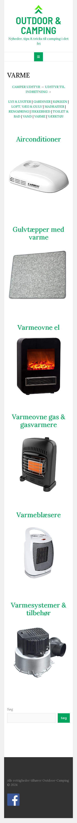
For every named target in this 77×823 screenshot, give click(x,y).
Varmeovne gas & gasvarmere (38, 421)
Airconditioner (38, 139)
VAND (27, 116)
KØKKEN (60, 101)
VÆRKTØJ (55, 116)
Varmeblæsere (38, 515)
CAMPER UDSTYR (26, 87)
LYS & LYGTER (19, 101)
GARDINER (42, 101)
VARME (39, 116)
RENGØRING (19, 111)
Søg (10, 709)
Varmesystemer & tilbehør (38, 609)
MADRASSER (54, 106)
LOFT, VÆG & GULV (26, 106)
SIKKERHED (40, 111)
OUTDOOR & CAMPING (38, 25)
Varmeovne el (38, 327)
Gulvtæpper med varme (38, 233)
